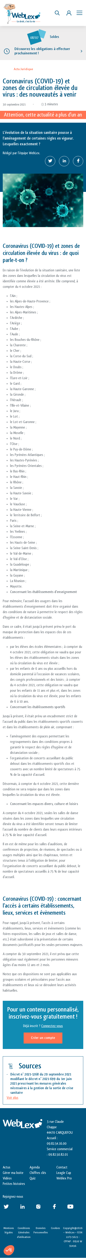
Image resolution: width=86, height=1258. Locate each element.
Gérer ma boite (13, 1173)
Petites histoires (14, 1184)
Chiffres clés (38, 1173)
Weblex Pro (64, 1178)
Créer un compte (43, 1038)
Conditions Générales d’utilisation (24, 1232)
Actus (6, 1167)
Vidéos (7, 1178)
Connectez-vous (52, 1026)
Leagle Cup (63, 1173)
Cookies (55, 1228)
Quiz (33, 1178)
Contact (61, 1167)
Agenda (35, 1167)
